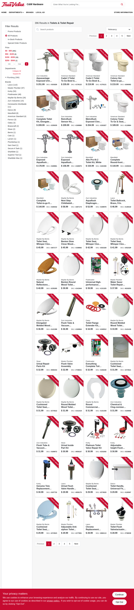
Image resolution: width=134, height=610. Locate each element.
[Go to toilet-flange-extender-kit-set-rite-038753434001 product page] (96, 314)
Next (129, 36)
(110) (13, 85)
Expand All (17, 74)
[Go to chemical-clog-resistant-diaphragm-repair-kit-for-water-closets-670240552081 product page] (121, 395)
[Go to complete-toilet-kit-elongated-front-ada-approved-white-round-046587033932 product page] (47, 110)
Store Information (123, 12)
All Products (13, 35)
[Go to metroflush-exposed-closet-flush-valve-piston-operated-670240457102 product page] (96, 110)
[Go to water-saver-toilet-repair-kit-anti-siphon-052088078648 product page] (121, 273)
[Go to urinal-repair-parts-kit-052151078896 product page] (47, 355)
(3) (12, 120)
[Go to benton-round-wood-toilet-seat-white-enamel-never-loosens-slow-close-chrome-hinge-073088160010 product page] (71, 273)
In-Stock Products (15, 39)
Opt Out (119, 602)
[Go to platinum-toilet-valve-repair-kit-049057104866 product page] (96, 436)
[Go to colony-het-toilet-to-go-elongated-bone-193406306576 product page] (121, 69)
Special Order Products (17, 43)
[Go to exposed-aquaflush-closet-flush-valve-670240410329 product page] (47, 151)
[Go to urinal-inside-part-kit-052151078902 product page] (71, 436)
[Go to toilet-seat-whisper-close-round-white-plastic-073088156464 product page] (121, 232)
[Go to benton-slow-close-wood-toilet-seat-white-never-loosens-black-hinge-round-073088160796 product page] (71, 232)
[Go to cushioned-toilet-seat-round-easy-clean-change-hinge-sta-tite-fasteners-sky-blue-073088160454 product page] (47, 518)
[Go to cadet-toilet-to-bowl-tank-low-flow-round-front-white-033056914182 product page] (71, 69)
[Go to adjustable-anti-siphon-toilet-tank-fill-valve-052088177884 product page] (71, 518)
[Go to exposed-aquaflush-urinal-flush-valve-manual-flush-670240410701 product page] (71, 151)
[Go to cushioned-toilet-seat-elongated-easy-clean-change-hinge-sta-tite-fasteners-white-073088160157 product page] (96, 477)
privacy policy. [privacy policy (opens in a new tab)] (53, 601)
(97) (16, 88)
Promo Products (14, 31)
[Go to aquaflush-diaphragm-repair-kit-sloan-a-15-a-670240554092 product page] (96, 191)
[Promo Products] (6, 31)
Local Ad (40, 12)
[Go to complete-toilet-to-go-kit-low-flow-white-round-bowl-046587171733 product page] (47, 191)
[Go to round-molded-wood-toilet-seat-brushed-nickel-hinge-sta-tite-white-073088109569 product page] (121, 314)
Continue (119, 595)
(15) (16, 101)
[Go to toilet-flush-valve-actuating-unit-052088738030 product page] (121, 518)
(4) (17, 116)
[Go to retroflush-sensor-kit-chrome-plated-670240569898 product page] (71, 110)
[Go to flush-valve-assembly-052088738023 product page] (71, 355)
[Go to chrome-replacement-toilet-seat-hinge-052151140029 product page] (96, 518)
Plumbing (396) (13, 77)
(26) (17, 98)
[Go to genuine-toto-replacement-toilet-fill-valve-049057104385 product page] (47, 477)
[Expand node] (6, 77)
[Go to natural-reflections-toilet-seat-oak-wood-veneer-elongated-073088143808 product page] (47, 273)
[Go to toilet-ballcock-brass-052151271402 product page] (121, 191)
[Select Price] (26, 64)
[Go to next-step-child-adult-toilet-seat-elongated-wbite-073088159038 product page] (71, 191)
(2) (13, 126)
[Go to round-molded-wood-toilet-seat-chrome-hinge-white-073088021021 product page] (71, 395)
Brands (30, 12)
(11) (17, 105)
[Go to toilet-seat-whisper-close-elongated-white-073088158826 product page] (47, 232)
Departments (15, 12)
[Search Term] (88, 4)
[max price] (19, 64)
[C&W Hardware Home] (13, 4)
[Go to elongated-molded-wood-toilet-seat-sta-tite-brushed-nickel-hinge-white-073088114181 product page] (47, 314)
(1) (12, 132)
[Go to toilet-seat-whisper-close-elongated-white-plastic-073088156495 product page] (96, 232)
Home (4, 12)
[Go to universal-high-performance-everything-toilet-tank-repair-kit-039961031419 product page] (96, 273)
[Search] (122, 4)
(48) (14, 94)
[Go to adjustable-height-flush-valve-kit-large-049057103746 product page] (121, 436)
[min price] (9, 64)
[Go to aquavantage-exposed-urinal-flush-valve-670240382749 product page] (47, 69)
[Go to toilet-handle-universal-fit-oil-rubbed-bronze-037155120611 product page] (121, 477)
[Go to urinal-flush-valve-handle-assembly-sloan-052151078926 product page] (71, 477)
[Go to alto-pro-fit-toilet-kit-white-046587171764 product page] (96, 151)
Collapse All (17, 71)
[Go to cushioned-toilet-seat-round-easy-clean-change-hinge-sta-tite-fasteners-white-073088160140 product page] (121, 355)
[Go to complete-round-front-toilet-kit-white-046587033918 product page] (121, 151)
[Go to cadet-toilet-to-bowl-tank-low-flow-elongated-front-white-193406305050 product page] (96, 69)
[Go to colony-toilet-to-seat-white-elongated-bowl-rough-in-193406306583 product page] (121, 110)
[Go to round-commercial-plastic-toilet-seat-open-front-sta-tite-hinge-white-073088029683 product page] (96, 395)
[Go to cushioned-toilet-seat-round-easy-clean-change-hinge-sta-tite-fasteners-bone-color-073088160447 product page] (47, 395)
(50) (12, 91)
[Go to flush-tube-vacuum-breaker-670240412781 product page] (47, 436)
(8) (12, 110)
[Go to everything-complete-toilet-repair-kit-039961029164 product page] (96, 355)
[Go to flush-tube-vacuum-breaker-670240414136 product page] (71, 314)
